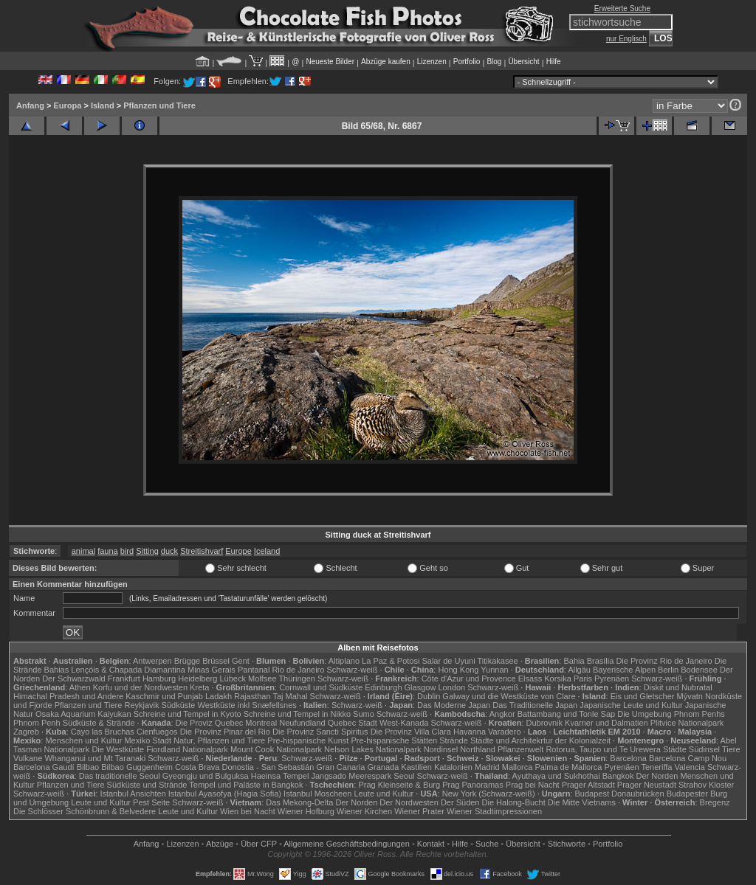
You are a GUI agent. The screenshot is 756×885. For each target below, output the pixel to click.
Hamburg (159, 678)
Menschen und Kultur (83, 740)
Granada (383, 767)
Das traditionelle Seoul (119, 775)
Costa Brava (197, 767)
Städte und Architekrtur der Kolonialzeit (540, 740)
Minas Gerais (212, 669)
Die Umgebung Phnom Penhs (671, 713)
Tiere (731, 749)
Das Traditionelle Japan (534, 705)
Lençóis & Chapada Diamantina (128, 669)
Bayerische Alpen (624, 669)
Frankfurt (124, 678)
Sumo (363, 713)
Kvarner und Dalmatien (606, 722)
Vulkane (27, 758)
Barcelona (628, 758)
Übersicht (523, 62)
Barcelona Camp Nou (687, 758)
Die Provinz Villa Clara (411, 731)
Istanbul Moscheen (317, 793)
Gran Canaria (340, 767)
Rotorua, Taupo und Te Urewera (603, 749)
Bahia (573, 660)
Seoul (404, 775)
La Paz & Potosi (390, 660)
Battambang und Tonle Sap (567, 713)
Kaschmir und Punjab (164, 696)
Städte (675, 749)
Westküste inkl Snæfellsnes (247, 705)
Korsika (557, 678)
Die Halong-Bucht (514, 802)
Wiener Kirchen (364, 811)
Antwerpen (152, 660)
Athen (80, 687)
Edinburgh (383, 687)
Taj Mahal (289, 696)
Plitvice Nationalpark (687, 722)
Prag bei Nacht (533, 784)
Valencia (690, 767)
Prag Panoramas (473, 784)
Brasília (600, 660)
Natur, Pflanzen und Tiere (219, 740)
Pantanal (253, 669)
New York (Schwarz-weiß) (488, 793)
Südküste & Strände (99, 722)
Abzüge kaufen (385, 62)
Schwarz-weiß (351, 669)
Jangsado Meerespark (351, 775)
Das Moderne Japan (453, 705)
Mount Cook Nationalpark (276, 749)
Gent (241, 660)
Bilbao (88, 767)
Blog (494, 62)
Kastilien (416, 767)
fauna (107, 550)
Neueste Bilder (330, 62)
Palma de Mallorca (568, 767)
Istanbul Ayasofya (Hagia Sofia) (224, 793)
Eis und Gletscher (643, 696)
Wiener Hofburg (306, 811)
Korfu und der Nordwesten (140, 687)
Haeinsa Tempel (280, 775)
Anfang (30, 105)
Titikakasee (497, 660)
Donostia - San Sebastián (268, 767)
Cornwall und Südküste (320, 687)
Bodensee (699, 669)
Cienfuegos (157, 731)
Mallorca (517, 767)
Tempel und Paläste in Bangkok (246, 784)
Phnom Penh (37, 722)
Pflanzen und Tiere (159, 105)
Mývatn (690, 696)
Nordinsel (441, 749)
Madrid (487, 767)
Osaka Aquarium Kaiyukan (83, 713)
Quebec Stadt (352, 722)
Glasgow (420, 687)
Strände (453, 740)
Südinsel (704, 749)
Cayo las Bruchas (102, 731)
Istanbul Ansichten (132, 793)
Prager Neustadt (646, 784)
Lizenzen (432, 62)
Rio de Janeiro (298, 669)
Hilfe (553, 62)
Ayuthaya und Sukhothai (556, 775)
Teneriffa (656, 767)
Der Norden (657, 775)
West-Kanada (403, 722)
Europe (238, 550)
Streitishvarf (201, 550)
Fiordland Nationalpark (187, 749)
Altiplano (344, 660)
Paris (583, 678)
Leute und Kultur (384, 793)
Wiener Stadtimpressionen (494, 811)
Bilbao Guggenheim (137, 767)
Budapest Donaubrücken (619, 793)
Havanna (469, 731)
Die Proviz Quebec (210, 722)
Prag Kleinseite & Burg (399, 784)
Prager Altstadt (588, 784)
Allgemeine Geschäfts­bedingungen (347, 843)
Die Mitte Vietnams (582, 802)
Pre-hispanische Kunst (307, 740)
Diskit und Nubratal (678, 687)
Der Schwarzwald (74, 678)
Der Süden (460, 802)
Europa (67, 105)
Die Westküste (118, 749)
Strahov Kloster (706, 784)
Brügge (187, 660)
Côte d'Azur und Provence (469, 678)
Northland (477, 749)
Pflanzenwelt (520, 749)
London (451, 687)
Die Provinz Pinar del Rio (225, 731)
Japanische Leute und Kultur (631, 705)
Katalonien (453, 767)
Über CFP (259, 843)
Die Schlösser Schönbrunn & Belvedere (84, 811)
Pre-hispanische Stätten (394, 740)
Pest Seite (151, 802)
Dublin (428, 696)
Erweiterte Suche (622, 8)
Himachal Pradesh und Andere (68, 696)
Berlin (668, 669)
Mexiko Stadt (147, 740)
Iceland (267, 550)
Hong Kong (458, 669)
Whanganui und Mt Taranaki (94, 758)
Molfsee (262, 678)
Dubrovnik (544, 722)
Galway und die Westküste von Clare (508, 696)
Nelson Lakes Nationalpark (372, 749)
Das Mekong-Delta (299, 802)
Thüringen (296, 678)
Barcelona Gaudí (44, 767)
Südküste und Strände (147, 784)
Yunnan (494, 669)
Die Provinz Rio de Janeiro (664, 660)
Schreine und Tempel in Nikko (297, 713)
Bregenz (715, 802)
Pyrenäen (611, 678)
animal (83, 550)
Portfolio (467, 62)
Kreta (199, 687)
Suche (486, 843)
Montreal (261, 722)
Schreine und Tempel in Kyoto (187, 713)
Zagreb (26, 731)
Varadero (504, 731)
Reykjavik (141, 705)
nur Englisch (626, 39)
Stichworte (566, 843)
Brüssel (216, 660)
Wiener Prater (419, 811)
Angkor (502, 713)
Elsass (530, 678)
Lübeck (232, 678)
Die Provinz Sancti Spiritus (320, 731)
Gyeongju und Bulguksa (205, 775)
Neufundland (302, 722)
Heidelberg (197, 678)
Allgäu (579, 669)
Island (102, 105)
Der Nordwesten (408, 802)
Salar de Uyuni (448, 660)
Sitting (147, 550)
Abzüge (219, 843)
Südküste (179, 705)
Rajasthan (252, 696)
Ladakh (218, 696)
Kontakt (430, 843)
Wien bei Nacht (247, 811)
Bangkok (618, 775)
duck (169, 550)
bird (127, 550)
